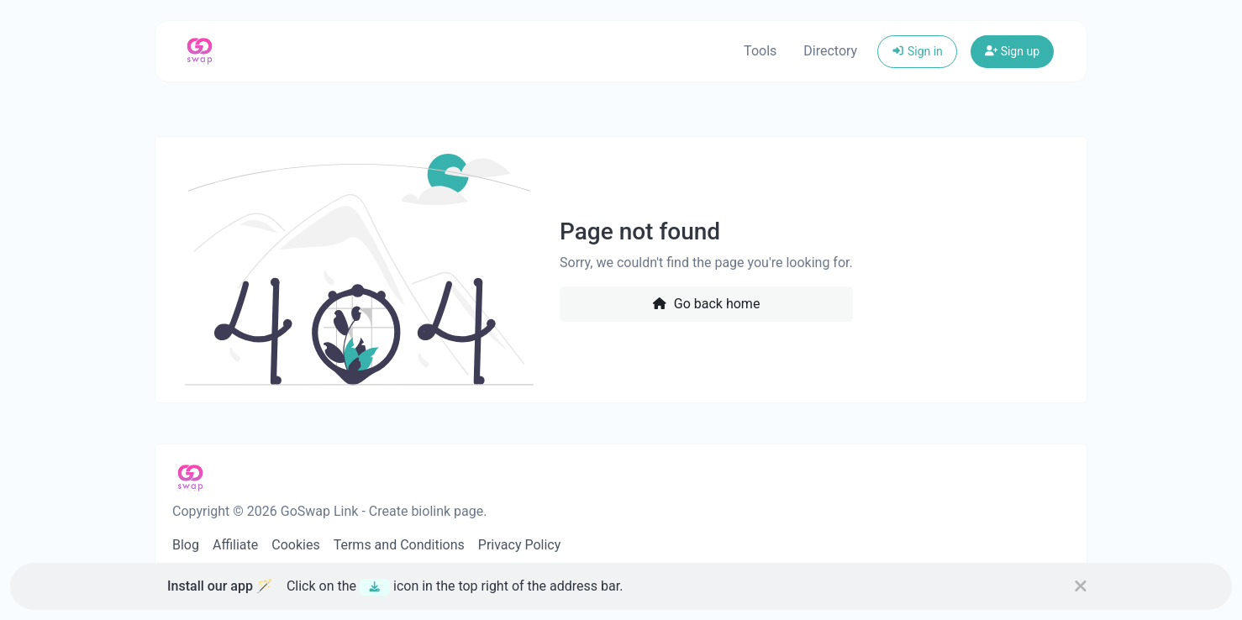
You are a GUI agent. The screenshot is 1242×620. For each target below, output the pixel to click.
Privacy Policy (519, 545)
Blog (185, 545)
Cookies (295, 545)
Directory (830, 51)
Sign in (917, 51)
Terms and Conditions (399, 545)
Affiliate (235, 545)
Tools (760, 51)
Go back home (706, 304)
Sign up (1012, 51)
